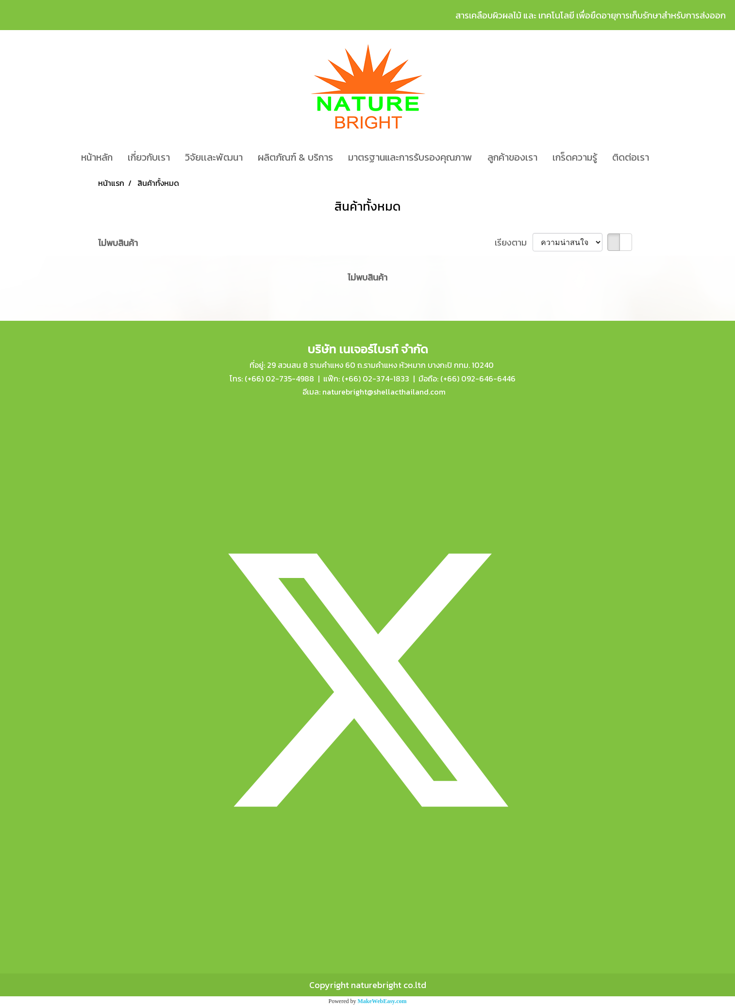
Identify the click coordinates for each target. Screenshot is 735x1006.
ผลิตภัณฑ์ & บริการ (295, 157)
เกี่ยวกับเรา (149, 157)
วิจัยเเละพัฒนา (214, 157)
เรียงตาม (514, 242)
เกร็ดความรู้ (574, 157)
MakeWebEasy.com (382, 1001)
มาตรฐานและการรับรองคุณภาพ (410, 157)
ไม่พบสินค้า (118, 242)
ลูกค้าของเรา (512, 157)
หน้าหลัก (97, 157)
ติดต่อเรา (630, 157)
